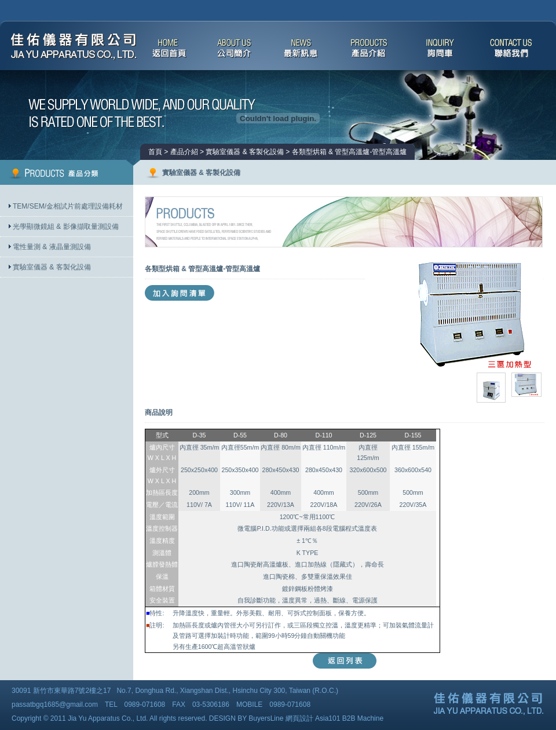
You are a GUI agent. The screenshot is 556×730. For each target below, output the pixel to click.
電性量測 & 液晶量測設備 (52, 247)
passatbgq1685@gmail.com (55, 704)
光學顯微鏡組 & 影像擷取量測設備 (66, 226)
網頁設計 (299, 718)
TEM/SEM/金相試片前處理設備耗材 (68, 206)
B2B (349, 718)
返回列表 (344, 661)
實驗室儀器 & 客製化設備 (52, 267)
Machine (370, 718)
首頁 (155, 152)
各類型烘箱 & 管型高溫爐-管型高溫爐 (349, 152)
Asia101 (327, 718)
